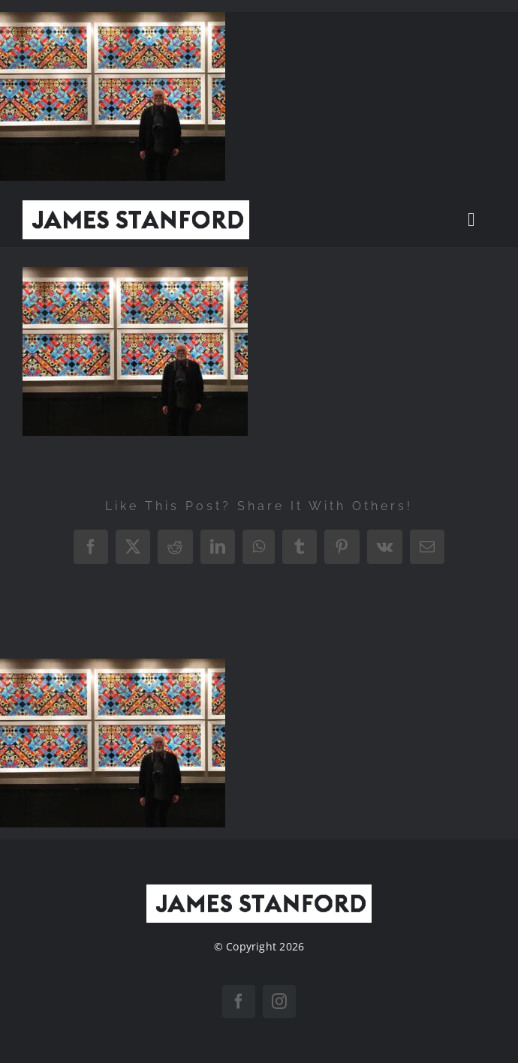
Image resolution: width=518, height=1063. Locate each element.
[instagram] (279, 1001)
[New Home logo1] (136, 206)
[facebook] (238, 1001)
